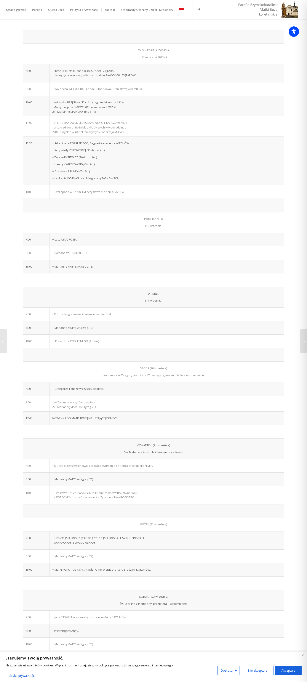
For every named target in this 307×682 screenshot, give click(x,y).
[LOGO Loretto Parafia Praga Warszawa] (267, 9)
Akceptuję (288, 670)
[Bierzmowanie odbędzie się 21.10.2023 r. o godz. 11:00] (3, 341)
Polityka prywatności (20, 676)
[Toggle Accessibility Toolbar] (293, 31)
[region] (153, 667)
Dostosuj (227, 670)
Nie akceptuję (257, 670)
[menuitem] (16, 9)
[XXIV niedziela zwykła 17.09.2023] (303, 341)
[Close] (302, 655)
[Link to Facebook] (199, 9)
